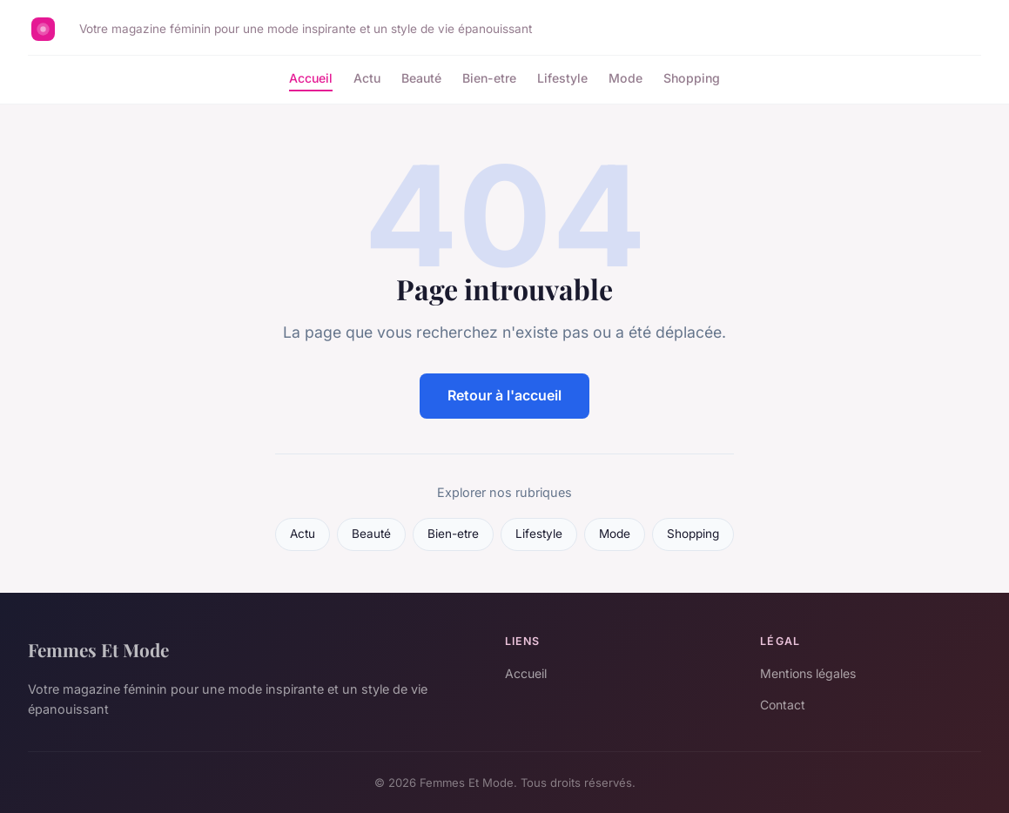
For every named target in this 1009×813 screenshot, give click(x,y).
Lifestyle (562, 78)
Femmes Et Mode (98, 649)
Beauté (421, 78)
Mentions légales (808, 673)
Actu (366, 78)
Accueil (311, 78)
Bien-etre (489, 78)
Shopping (691, 78)
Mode (625, 78)
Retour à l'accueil (504, 395)
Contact (782, 704)
